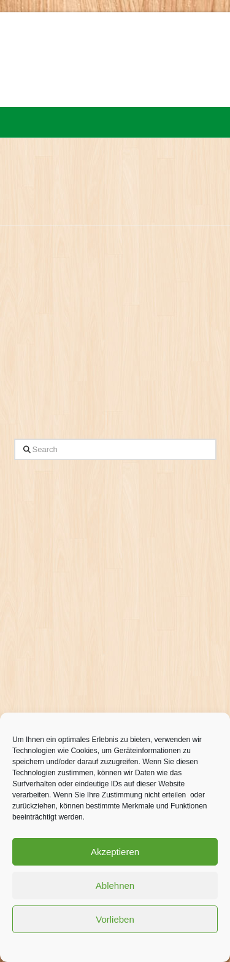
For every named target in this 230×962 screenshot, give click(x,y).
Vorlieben (115, 919)
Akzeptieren (115, 852)
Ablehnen (115, 885)
